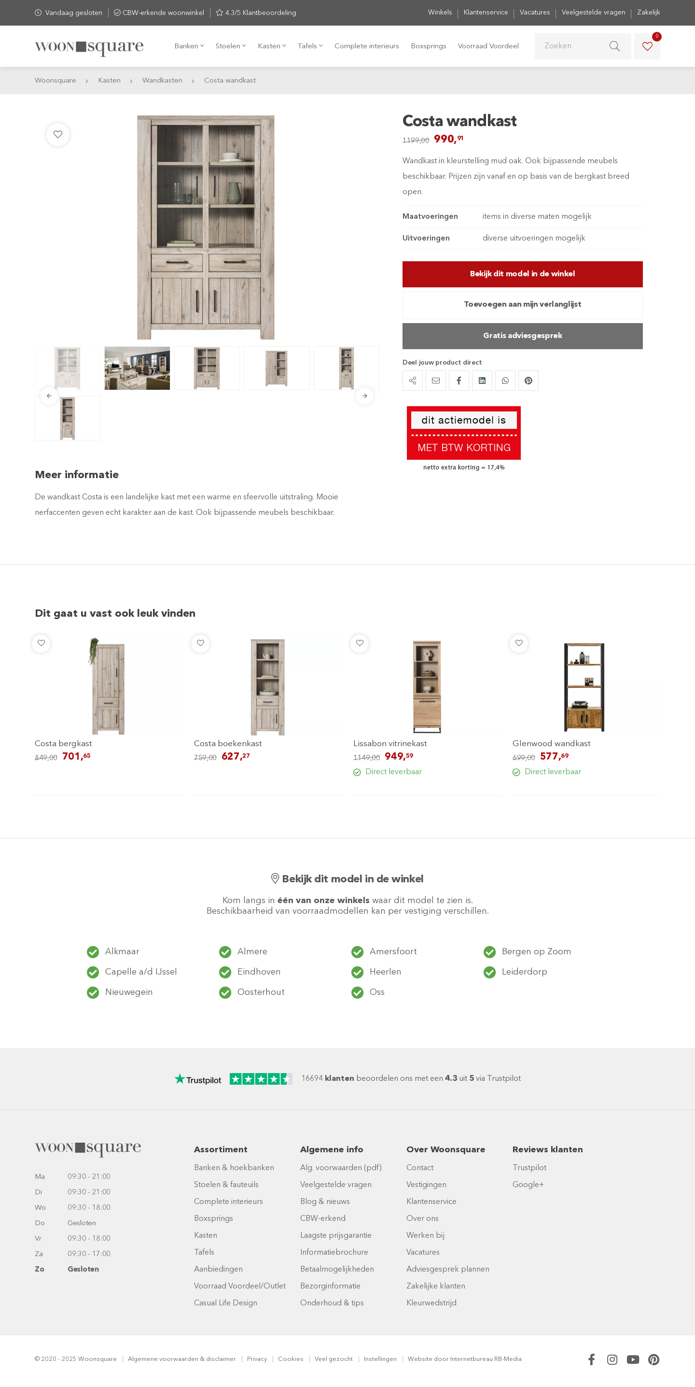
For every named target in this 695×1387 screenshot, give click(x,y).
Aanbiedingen (218, 1270)
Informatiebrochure (334, 1253)
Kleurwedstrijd (431, 1303)
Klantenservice (486, 12)
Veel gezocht (334, 1359)
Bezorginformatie (330, 1286)
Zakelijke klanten (435, 1286)
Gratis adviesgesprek (522, 336)
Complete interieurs (366, 46)
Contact (419, 1168)
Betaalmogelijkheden (337, 1270)
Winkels (440, 12)
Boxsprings (428, 46)
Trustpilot (529, 1168)
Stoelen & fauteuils (226, 1185)
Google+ (528, 1185)
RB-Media (508, 1359)
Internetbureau (471, 1359)
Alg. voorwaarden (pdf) (341, 1168)
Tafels (204, 1253)
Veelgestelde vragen (594, 12)
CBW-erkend (323, 1219)
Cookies (291, 1359)
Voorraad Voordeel (488, 46)
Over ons (422, 1219)
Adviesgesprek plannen (447, 1270)
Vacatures (535, 12)
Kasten (205, 1236)
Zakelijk (648, 12)
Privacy (257, 1359)
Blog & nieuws (325, 1202)
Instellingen (380, 1359)
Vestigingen (426, 1185)
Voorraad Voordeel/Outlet (240, 1286)
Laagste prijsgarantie (336, 1236)
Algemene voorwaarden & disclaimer (182, 1359)
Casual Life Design (225, 1303)
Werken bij (425, 1236)
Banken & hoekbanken (234, 1168)
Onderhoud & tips (332, 1303)
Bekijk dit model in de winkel (522, 274)
